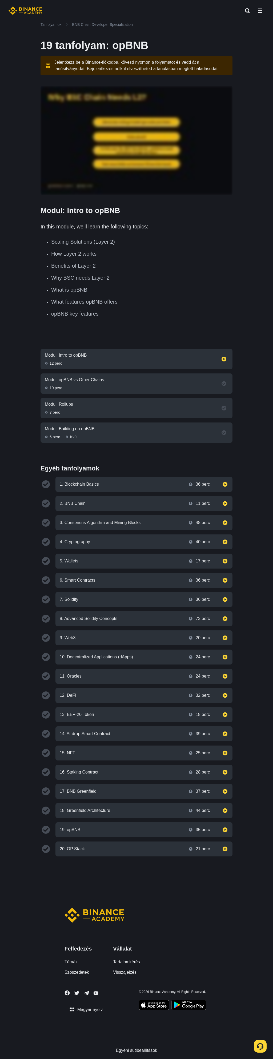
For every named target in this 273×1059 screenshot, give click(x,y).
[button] (260, 10)
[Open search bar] (246, 10)
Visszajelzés (124, 972)
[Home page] (25, 10)
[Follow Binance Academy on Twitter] (76, 993)
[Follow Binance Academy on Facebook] (67, 993)
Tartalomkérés (126, 962)
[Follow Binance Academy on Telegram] (86, 993)
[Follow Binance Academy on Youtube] (96, 993)
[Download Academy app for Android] (188, 1006)
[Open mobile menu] (260, 10)
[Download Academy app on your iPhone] (154, 1006)
